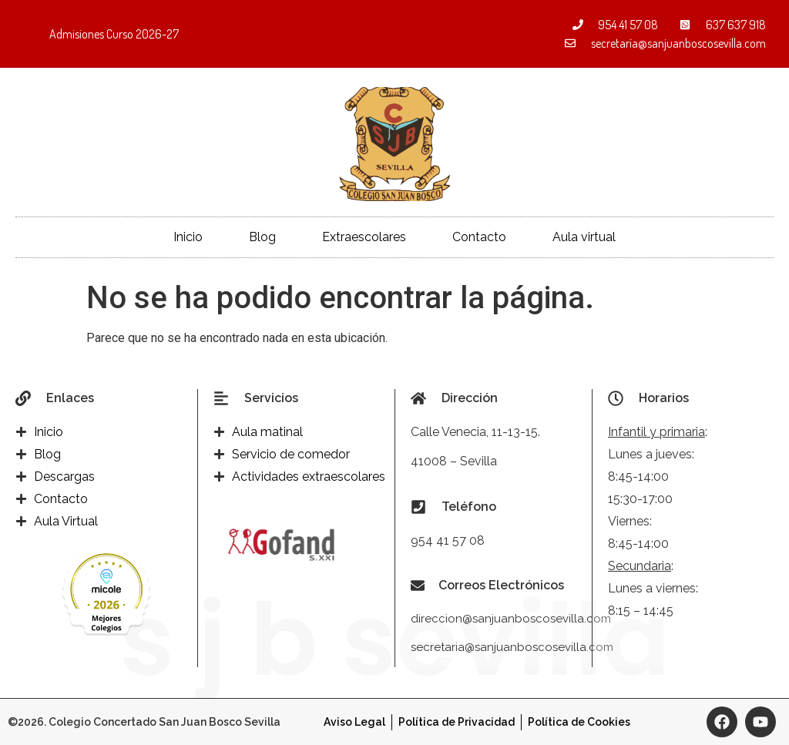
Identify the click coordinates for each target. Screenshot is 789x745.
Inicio (188, 237)
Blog (262, 237)
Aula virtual (584, 237)
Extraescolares (364, 237)
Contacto (479, 237)
